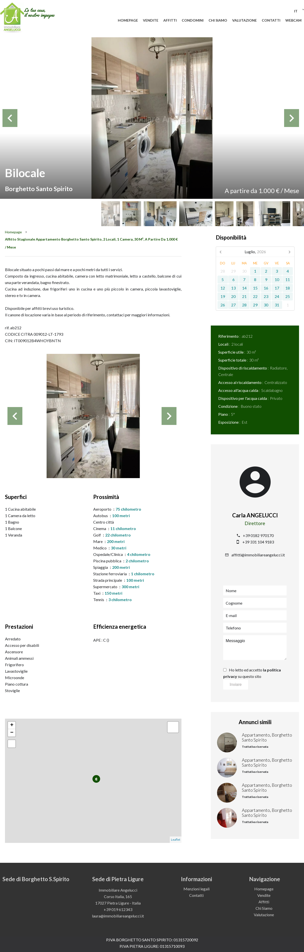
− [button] (11, 733)
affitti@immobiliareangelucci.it (258, 554)
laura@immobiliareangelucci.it (118, 915)
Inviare (236, 684)
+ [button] (11, 725)
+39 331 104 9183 (258, 541)
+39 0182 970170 (258, 535)
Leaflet (175, 839)
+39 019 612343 (118, 909)
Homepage (13, 232)
